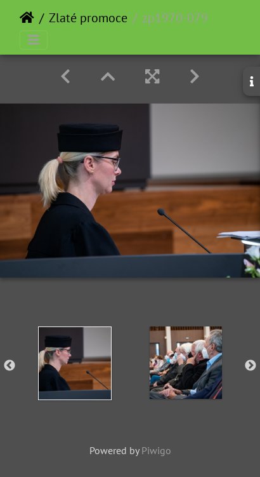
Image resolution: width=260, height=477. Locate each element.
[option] (74, 363)
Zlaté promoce (88, 18)
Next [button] (250, 365)
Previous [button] (9, 365)
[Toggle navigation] (34, 40)
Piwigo (156, 450)
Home (27, 17)
